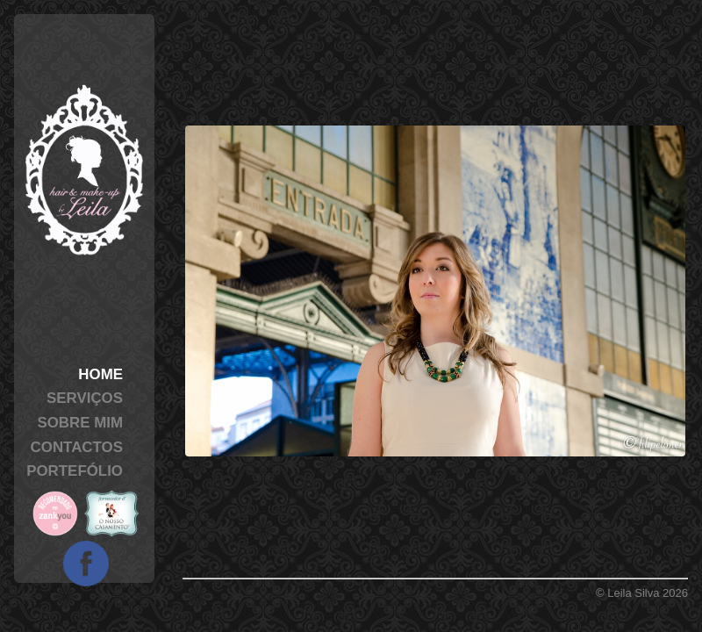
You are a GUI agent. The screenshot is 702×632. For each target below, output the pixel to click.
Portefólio (74, 471)
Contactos (77, 447)
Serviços (85, 398)
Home (100, 374)
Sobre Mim (80, 422)
